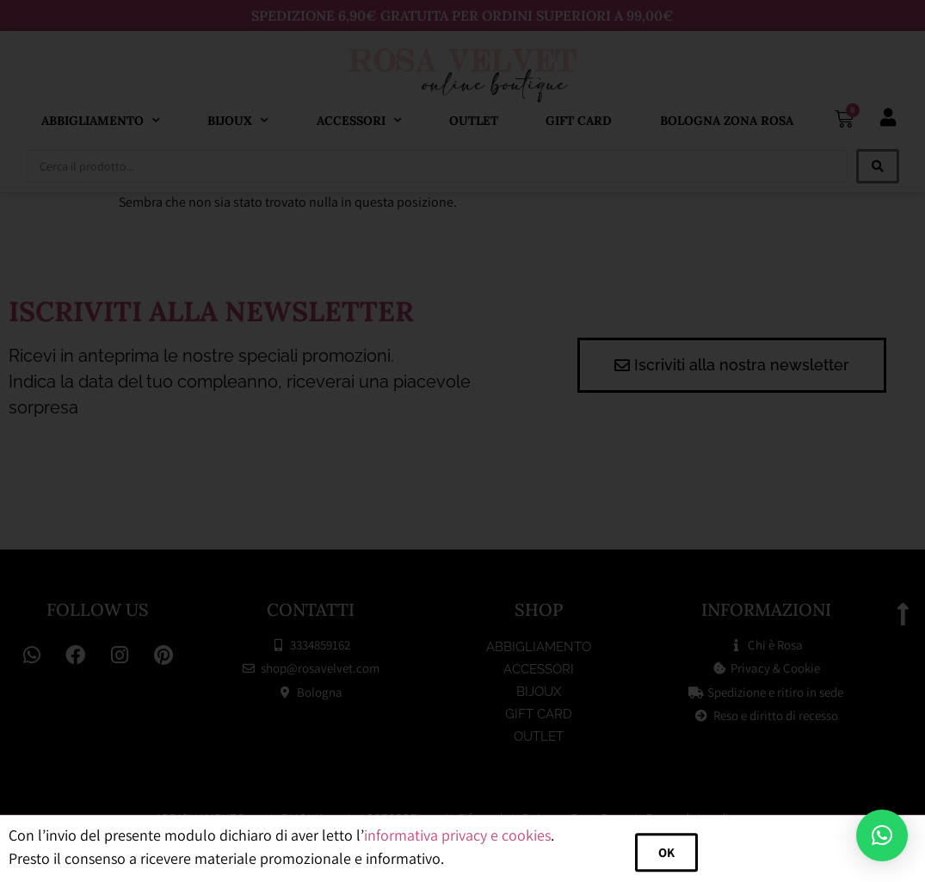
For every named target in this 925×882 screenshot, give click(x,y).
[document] (462, 441)
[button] (882, 835)
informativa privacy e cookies (457, 853)
